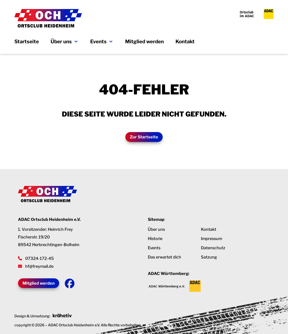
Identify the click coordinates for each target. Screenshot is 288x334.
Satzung (209, 257)
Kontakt (185, 42)
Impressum (211, 239)
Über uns (61, 42)
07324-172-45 (39, 258)
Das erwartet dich (164, 257)
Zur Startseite (144, 137)
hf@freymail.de (39, 266)
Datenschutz (213, 248)
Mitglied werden (144, 42)
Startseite (26, 42)
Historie (155, 239)
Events (98, 42)
